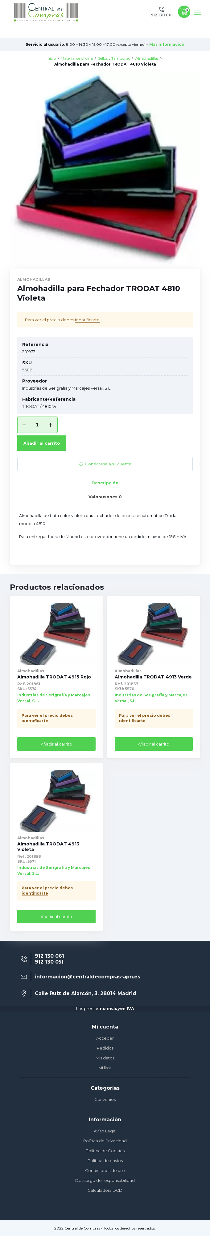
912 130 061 (49, 956)
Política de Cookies (105, 1150)
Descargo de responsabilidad (105, 1180)
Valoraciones (105, 496)
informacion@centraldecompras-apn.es (87, 977)
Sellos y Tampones (114, 58)
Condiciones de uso (105, 1170)
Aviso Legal (105, 1130)
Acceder (105, 1038)
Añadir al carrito (41, 443)
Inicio (51, 58)
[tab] (105, 483)
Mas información (166, 44)
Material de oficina (77, 58)
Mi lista (105, 1067)
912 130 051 (49, 962)
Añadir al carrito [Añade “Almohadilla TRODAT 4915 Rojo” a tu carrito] (56, 744)
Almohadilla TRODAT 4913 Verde (153, 677)
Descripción (105, 482)
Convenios (105, 1099)
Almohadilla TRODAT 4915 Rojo (54, 677)
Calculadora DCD (105, 1190)
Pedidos (105, 1048)
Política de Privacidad (105, 1140)
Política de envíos (105, 1160)
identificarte (87, 319)
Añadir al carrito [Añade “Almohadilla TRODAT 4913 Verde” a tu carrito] (153, 744)
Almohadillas (147, 58)
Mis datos (105, 1057)
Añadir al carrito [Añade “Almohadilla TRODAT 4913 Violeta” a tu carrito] (56, 916)
